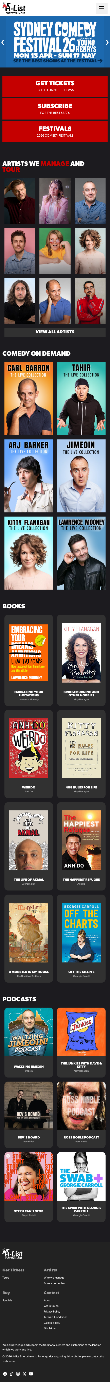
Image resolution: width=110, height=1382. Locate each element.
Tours (5, 1277)
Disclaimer (50, 1328)
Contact (51, 1293)
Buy (6, 1293)
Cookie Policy (52, 1322)
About (47, 1300)
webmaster (9, 1361)
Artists (50, 1270)
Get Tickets (13, 1270)
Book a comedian (54, 1283)
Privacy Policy (52, 1311)
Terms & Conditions (55, 1317)
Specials (7, 1300)
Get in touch (51, 1306)
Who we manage (54, 1277)
